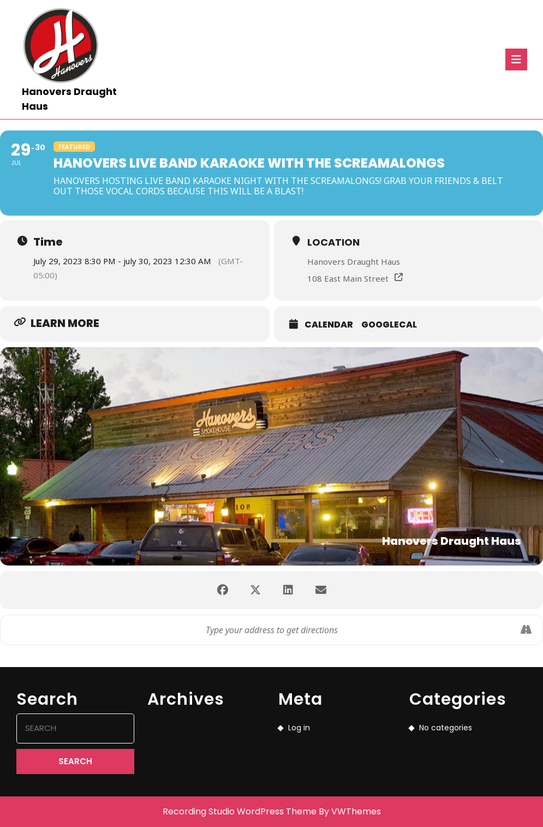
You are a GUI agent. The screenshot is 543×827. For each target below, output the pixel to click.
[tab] (516, 59)
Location (333, 242)
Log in (299, 727)
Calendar (329, 324)
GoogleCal (389, 324)
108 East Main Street (348, 278)
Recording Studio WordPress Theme (240, 811)
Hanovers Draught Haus (353, 261)
